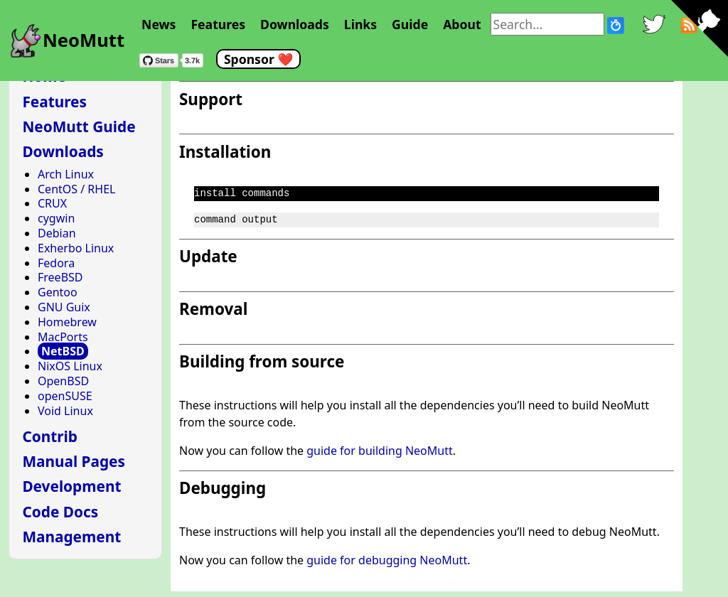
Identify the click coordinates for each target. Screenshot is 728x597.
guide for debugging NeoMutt (386, 560)
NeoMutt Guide (78, 126)
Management (71, 537)
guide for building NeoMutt (379, 450)
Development (71, 486)
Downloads (294, 24)
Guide (410, 24)
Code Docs (60, 512)
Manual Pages (73, 461)
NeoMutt (83, 40)
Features (218, 24)
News (158, 24)
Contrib (49, 436)
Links (360, 24)
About (462, 24)
